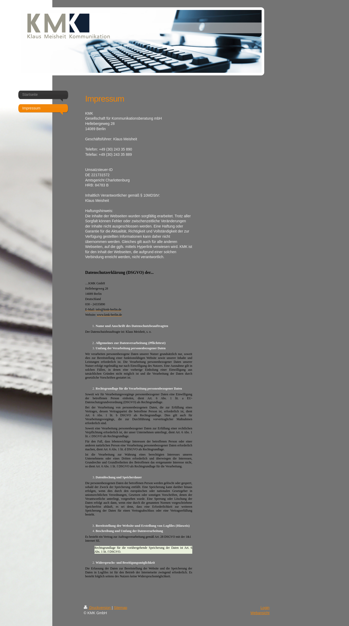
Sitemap (120, 608)
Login (265, 608)
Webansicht (259, 613)
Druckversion (98, 608)
